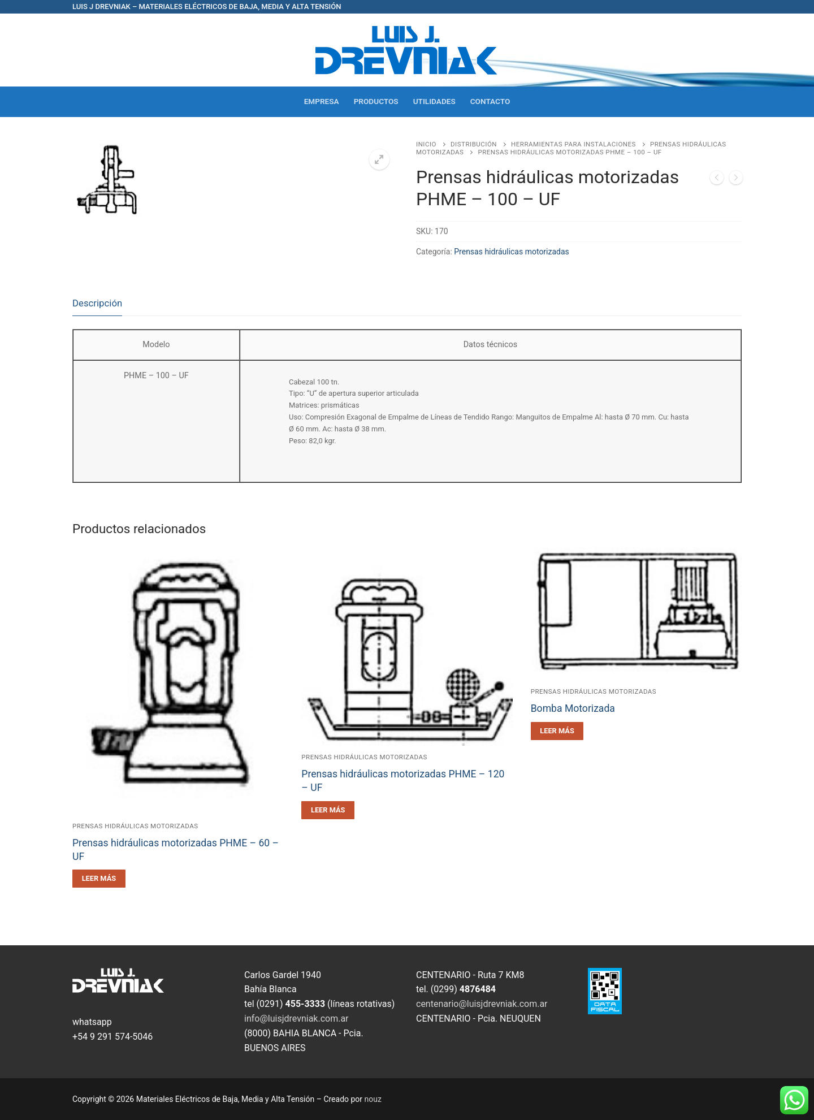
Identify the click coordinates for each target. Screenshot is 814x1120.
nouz (373, 1099)
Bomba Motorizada (573, 708)
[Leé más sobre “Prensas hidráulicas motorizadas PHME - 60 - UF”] (98, 879)
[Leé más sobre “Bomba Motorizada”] (557, 731)
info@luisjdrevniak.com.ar (296, 1018)
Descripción (97, 303)
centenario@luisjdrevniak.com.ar (482, 1003)
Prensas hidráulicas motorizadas (511, 251)
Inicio (426, 144)
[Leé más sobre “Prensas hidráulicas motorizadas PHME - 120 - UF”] (327, 810)
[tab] (97, 303)
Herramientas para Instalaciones (573, 144)
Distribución (474, 144)
